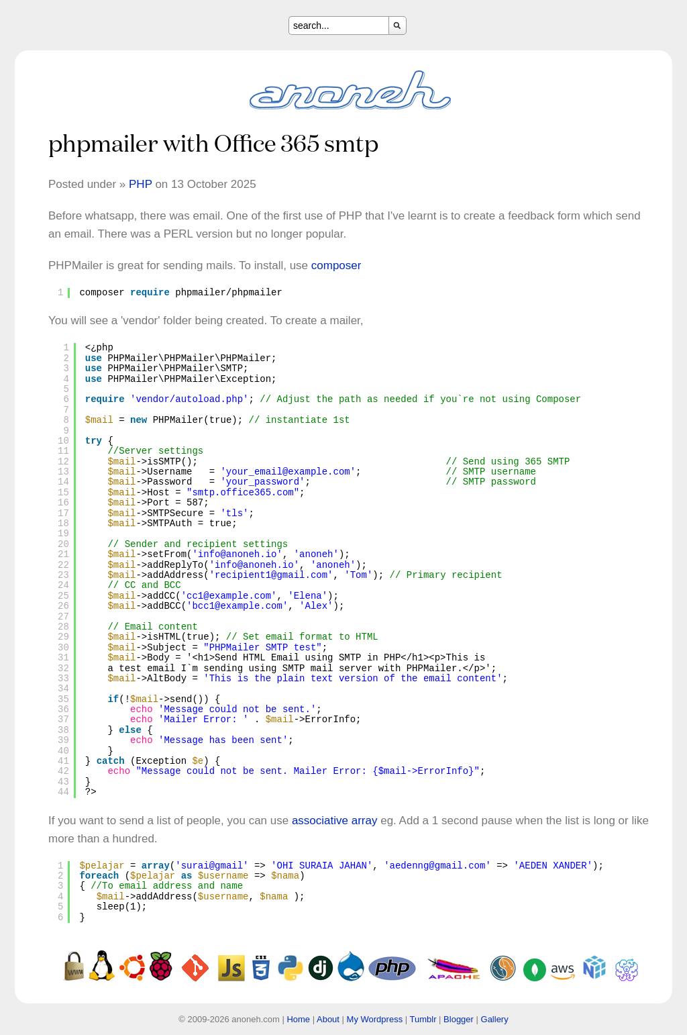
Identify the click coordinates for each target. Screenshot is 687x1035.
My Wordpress (375, 1019)
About (328, 1019)
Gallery (495, 1019)
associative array (335, 820)
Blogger (458, 1019)
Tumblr (423, 1019)
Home (298, 1019)
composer (336, 265)
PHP (140, 184)
